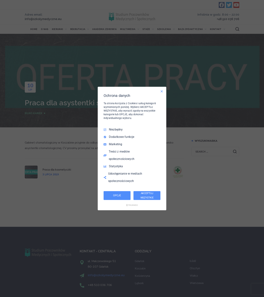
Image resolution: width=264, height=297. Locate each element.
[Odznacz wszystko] (161, 91)
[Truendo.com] (132, 205)
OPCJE (117, 195)
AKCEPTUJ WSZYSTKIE (147, 195)
